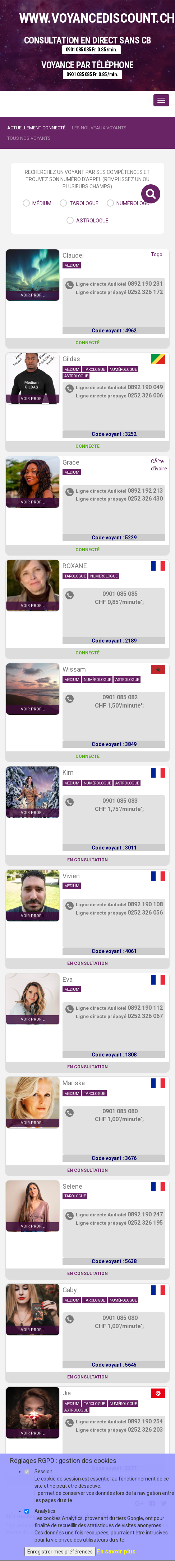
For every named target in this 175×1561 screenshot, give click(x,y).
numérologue (134, 203)
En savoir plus (116, 1551)
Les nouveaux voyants (99, 127)
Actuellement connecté (36, 127)
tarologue (84, 203)
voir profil (33, 295)
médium (41, 203)
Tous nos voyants (29, 138)
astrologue (92, 221)
